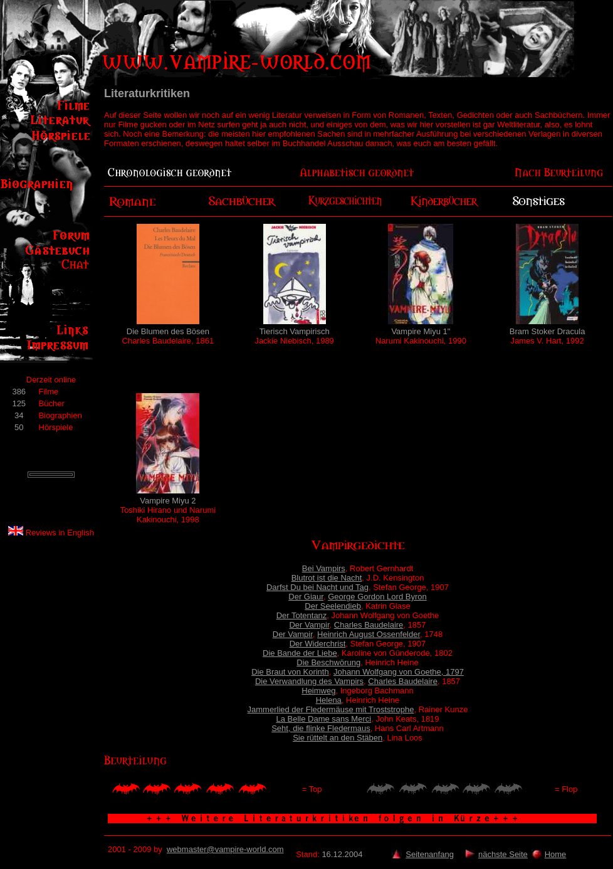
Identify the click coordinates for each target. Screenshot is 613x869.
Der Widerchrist (318, 643)
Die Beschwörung (328, 662)
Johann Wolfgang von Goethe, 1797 (398, 672)
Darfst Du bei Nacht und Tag (317, 587)
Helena (329, 700)
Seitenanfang (430, 854)
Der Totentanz (301, 615)
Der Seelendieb (333, 606)
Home (556, 854)
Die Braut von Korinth (290, 672)
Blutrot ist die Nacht (326, 577)
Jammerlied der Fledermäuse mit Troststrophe (331, 709)
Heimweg (318, 690)
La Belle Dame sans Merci (323, 719)
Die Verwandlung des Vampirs (309, 681)
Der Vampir (309, 624)
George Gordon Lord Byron (377, 596)
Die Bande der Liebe (300, 653)
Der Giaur (305, 596)
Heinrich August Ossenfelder (368, 634)
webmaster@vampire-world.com (225, 849)
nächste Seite (503, 854)
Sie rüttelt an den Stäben (337, 737)
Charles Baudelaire (369, 624)
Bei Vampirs (323, 568)
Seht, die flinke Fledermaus (320, 728)
